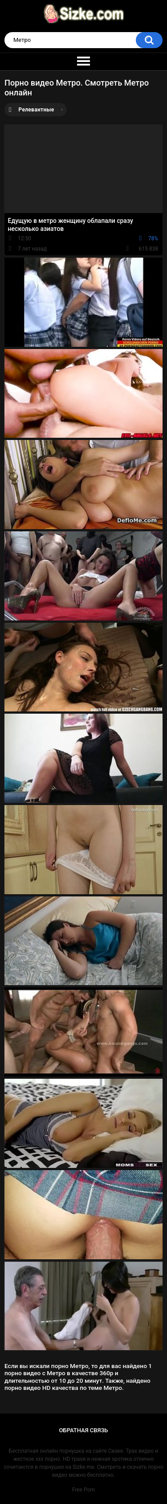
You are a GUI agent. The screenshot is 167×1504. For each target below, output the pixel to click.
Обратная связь (83, 1430)
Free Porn (83, 1490)
